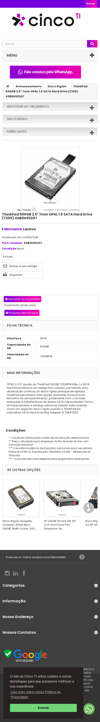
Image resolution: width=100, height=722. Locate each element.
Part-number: (12, 243)
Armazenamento (29, 86)
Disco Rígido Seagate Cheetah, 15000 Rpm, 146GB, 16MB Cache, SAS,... (20, 525)
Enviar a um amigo (23, 266)
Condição (9, 249)
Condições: (14, 430)
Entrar (90, 3)
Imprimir (15, 275)
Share (8, 256)
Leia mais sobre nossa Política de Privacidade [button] (36, 694)
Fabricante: (12, 229)
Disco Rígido (57, 86)
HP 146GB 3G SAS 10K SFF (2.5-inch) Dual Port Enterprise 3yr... (60, 525)
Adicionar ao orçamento (28, 106)
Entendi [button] (43, 707)
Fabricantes (17, 131)
